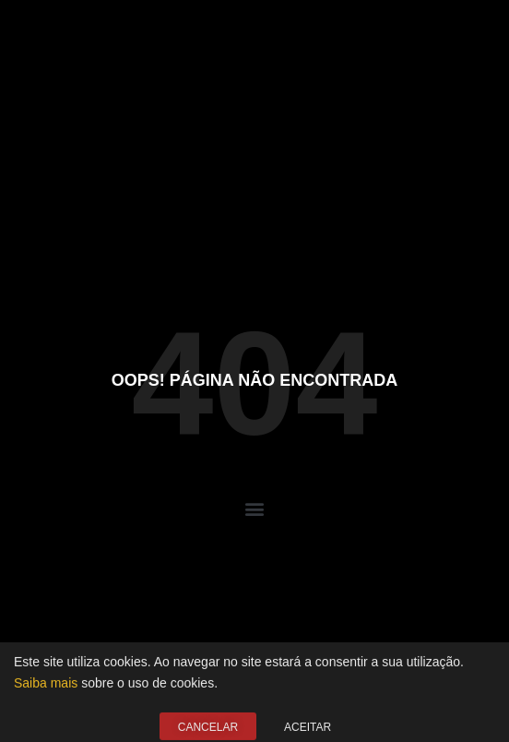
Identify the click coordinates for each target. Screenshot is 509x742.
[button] (255, 509)
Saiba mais (45, 689)
